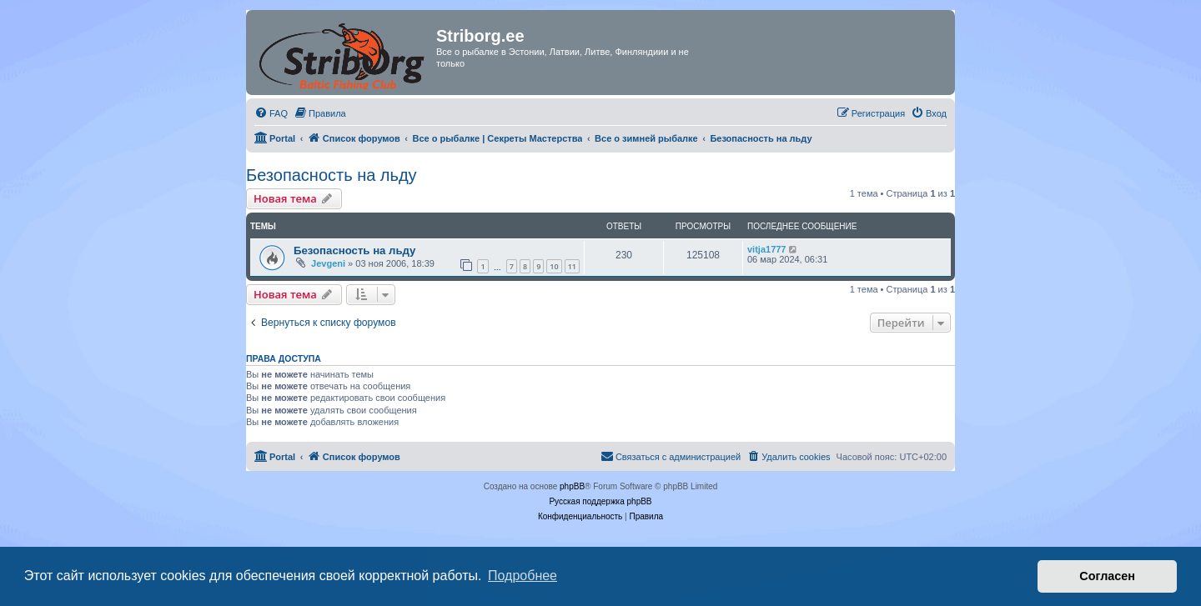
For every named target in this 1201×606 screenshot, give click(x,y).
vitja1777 (766, 249)
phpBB (572, 486)
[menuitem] (271, 113)
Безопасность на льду (331, 175)
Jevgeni (328, 263)
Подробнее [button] (522, 575)
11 (572, 266)
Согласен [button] (1107, 576)
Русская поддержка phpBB (600, 501)
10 (554, 266)
